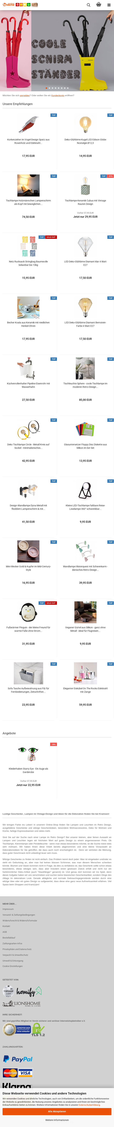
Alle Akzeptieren (57, 1111)
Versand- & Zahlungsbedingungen (19, 915)
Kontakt (6, 926)
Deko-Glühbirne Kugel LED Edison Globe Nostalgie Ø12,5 (85, 141)
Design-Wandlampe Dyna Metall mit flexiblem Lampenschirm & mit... (28, 507)
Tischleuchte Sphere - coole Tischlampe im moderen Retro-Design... (85, 385)
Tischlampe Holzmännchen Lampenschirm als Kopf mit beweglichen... (28, 202)
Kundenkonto (57, 95)
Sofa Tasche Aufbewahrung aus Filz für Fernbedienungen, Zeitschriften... (28, 690)
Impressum (8, 909)
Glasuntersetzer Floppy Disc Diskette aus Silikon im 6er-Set (85, 446)
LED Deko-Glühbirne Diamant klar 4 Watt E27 (85, 263)
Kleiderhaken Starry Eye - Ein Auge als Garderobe (28, 770)
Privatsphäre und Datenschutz (17, 949)
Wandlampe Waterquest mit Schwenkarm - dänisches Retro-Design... (85, 568)
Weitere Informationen (57, 1120)
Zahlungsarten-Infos (12, 943)
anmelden (25, 95)
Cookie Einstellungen (13, 966)
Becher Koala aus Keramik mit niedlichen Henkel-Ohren (28, 324)
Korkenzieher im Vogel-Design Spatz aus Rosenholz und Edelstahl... (28, 141)
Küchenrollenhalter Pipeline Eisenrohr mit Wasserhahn (28, 385)
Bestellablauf (9, 937)
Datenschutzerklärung (89, 1105)
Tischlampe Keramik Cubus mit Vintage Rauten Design (85, 202)
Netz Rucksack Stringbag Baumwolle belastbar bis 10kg (28, 263)
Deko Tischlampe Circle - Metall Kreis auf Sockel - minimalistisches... (28, 446)
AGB (5, 932)
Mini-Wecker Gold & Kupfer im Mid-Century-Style (28, 568)
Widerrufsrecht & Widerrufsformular (20, 920)
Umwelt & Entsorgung (13, 960)
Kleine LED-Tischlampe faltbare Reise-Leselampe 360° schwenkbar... (85, 507)
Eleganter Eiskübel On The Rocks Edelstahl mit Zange (85, 690)
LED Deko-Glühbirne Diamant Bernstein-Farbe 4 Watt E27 (85, 324)
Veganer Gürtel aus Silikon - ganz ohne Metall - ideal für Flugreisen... (85, 629)
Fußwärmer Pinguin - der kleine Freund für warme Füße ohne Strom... (28, 629)
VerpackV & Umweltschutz (15, 955)
